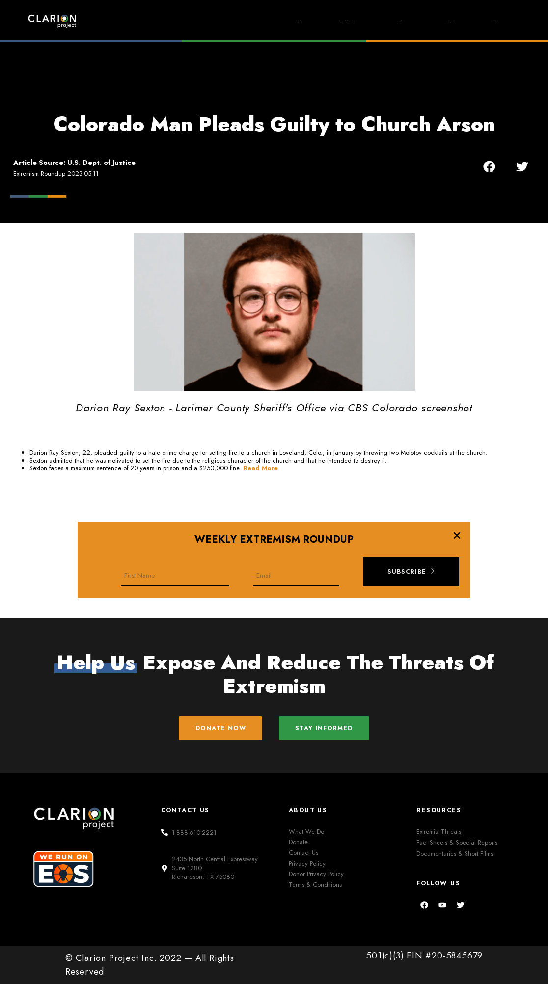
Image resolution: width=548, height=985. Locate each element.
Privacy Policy (307, 864)
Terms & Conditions (315, 885)
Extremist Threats (438, 832)
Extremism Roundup (275, 21)
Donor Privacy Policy (316, 874)
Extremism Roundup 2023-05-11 (56, 173)
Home (195, 20)
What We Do (306, 832)
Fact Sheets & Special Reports (456, 843)
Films (357, 21)
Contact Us (303, 853)
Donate (484, 20)
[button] (489, 167)
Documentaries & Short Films (454, 854)
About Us (420, 20)
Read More (260, 468)
